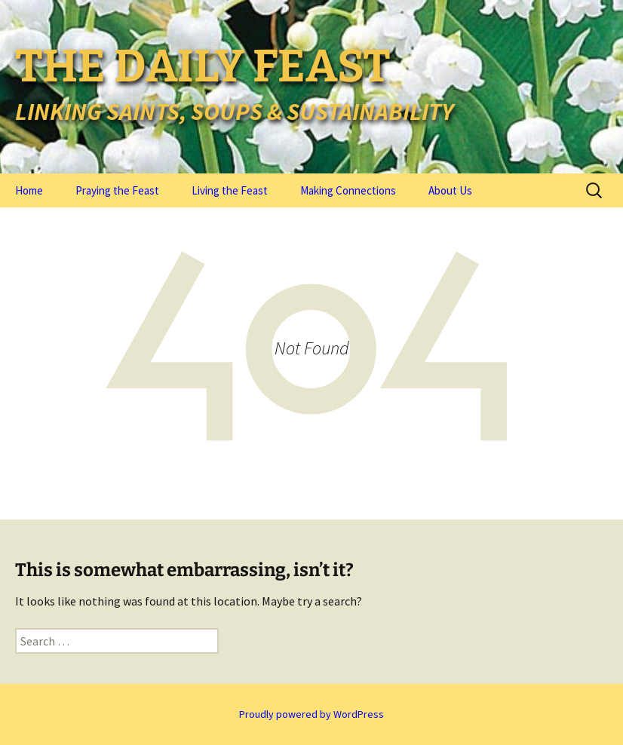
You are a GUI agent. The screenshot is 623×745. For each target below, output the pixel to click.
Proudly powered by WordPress (311, 714)
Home (29, 190)
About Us (450, 190)
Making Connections (348, 190)
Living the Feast (230, 190)
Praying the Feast (117, 190)
